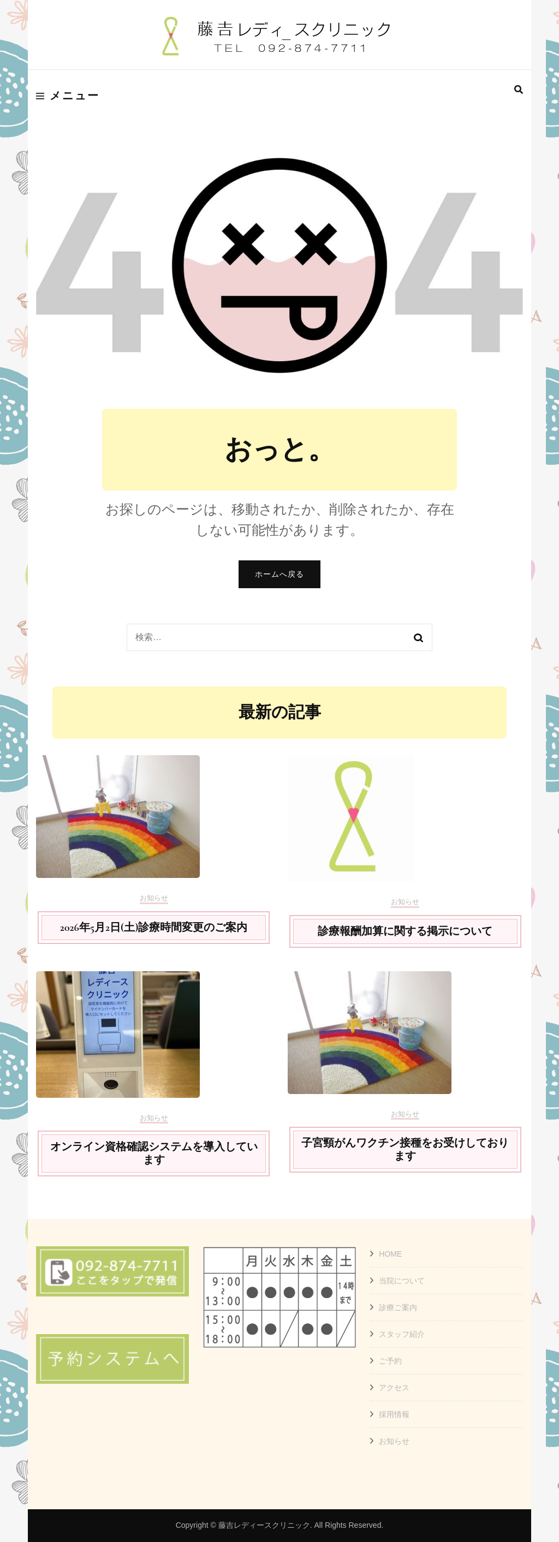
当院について (402, 1280)
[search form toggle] (518, 89)
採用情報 (394, 1414)
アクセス (394, 1387)
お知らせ (154, 898)
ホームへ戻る (279, 574)
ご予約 (390, 1360)
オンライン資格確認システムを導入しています (154, 1153)
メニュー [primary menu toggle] (68, 96)
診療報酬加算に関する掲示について (405, 931)
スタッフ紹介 (402, 1334)
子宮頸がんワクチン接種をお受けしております (405, 1150)
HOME (390, 1254)
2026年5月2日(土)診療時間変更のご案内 (154, 927)
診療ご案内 (398, 1307)
